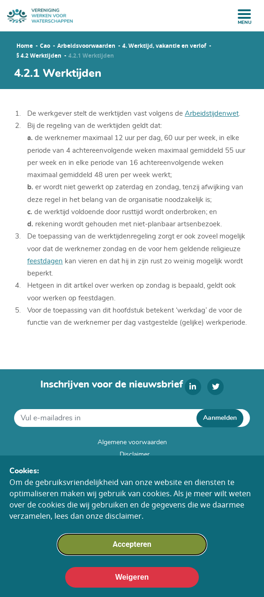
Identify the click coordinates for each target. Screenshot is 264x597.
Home (24, 46)
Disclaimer (135, 454)
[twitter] (215, 387)
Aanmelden (220, 418)
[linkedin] (193, 387)
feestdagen (45, 261)
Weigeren (132, 581)
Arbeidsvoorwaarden (86, 46)
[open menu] (244, 14)
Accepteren (132, 548)
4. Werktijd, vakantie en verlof (164, 46)
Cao (45, 46)
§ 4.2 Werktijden (38, 56)
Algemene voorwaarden (132, 442)
